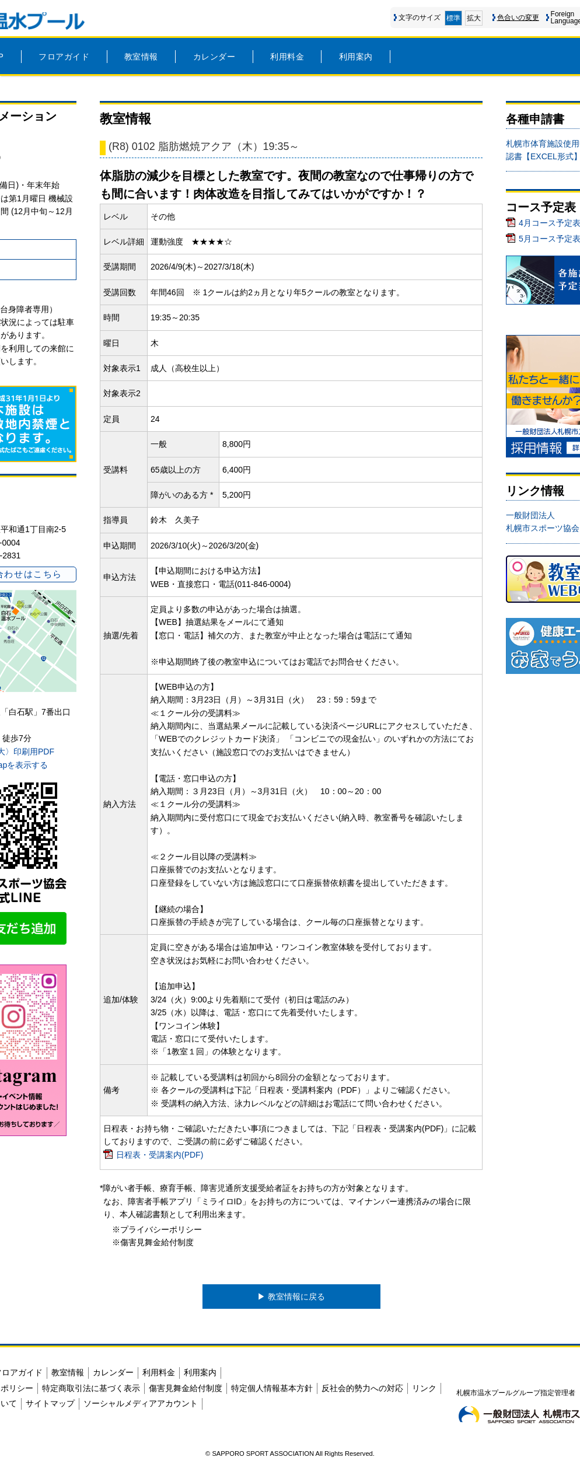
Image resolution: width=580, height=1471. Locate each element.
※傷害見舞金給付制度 (153, 1242)
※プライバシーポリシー (157, 1229)
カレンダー (214, 56)
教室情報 (141, 56)
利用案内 (356, 56)
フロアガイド (64, 56)
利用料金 (287, 56)
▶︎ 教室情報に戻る (291, 1296)
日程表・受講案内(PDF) (159, 1154)
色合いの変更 (518, 17)
